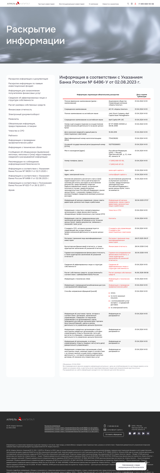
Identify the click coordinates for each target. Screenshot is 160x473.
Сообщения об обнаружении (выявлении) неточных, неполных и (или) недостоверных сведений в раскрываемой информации (29, 155)
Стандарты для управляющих (120, 228)
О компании (93, 4)
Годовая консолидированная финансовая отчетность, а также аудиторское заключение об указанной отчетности (119, 256)
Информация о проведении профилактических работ (22, 141)
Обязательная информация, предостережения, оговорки (22, 125)
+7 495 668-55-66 (146, 4)
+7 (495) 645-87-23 (116, 164)
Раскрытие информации (52, 426)
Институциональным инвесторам (71, 4)
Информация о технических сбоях (25, 147)
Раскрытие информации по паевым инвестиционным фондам (25, 84)
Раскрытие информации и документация (28, 79)
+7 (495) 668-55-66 (116, 161)
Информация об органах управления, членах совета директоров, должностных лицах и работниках (119, 203)
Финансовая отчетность (20, 110)
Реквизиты (13, 119)
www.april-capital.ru (116, 170)
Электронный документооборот (24, 114)
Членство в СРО (16, 131)
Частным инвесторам (46, 4)
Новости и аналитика (111, 4)
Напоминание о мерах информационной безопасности (131, 466)
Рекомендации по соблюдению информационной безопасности (24, 163)
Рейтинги (13, 136)
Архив (11, 190)
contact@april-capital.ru (118, 174)
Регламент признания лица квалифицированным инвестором (119, 240)
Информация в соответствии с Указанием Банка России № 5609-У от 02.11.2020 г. (29, 170)
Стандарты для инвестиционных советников (120, 231)
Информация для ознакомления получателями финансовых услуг (24, 91)
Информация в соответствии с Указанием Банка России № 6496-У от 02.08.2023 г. (29, 177)
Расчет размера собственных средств (27, 105)
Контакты (112, 218)
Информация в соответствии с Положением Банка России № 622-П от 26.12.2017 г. (30, 184)
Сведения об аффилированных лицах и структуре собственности (27, 99)
